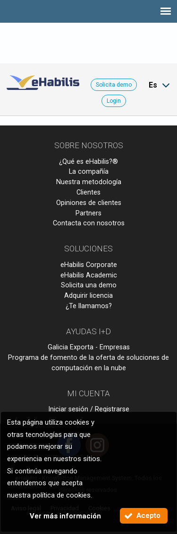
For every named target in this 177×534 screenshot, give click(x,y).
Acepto (148, 515)
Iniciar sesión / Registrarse (88, 409)
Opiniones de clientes (88, 203)
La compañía (89, 172)
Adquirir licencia (88, 296)
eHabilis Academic (88, 275)
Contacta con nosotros (89, 223)
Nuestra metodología (88, 182)
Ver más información (65, 516)
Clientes (88, 192)
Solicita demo (114, 84)
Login (114, 101)
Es (153, 84)
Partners (88, 213)
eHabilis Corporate (88, 265)
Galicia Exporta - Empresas (89, 347)
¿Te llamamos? (89, 306)
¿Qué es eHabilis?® (88, 162)
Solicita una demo (89, 285)
